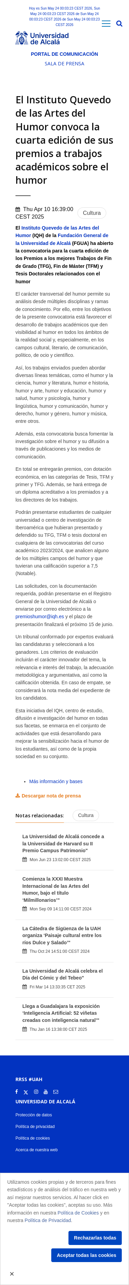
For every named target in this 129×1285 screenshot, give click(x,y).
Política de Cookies (78, 1213)
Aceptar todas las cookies (86, 1255)
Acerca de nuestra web (36, 1149)
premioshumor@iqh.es (39, 616)
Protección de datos (33, 1115)
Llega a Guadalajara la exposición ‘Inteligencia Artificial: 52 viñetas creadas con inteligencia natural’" (61, 1013)
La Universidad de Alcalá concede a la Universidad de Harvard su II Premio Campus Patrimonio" (63, 843)
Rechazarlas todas (95, 1238)
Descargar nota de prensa (51, 796)
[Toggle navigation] (106, 23)
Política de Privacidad (48, 1220)
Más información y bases (56, 781)
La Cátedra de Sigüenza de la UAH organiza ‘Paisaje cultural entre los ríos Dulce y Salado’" (61, 935)
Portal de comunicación (64, 54)
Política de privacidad (35, 1126)
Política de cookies (32, 1138)
